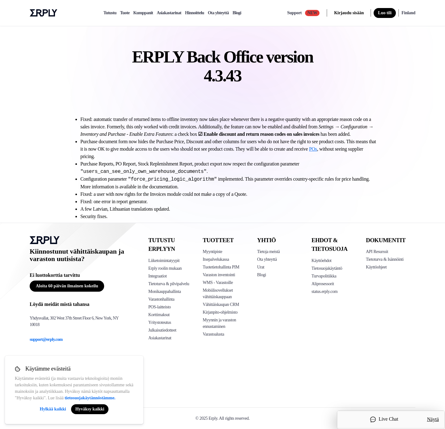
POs (313, 149)
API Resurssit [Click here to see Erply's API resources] (377, 251)
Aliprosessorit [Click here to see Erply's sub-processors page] (323, 283)
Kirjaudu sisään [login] (349, 13)
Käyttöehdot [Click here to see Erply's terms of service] (322, 260)
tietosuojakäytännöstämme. (90, 398)
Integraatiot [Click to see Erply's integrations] (157, 276)
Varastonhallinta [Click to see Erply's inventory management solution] (161, 299)
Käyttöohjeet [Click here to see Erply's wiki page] (376, 267)
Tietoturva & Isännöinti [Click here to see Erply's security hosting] (385, 259)
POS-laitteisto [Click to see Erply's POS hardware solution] (159, 307)
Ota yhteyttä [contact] (218, 13)
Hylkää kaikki (53, 409)
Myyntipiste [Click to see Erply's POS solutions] (212, 251)
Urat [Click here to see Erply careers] (260, 267)
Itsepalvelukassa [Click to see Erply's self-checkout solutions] (216, 259)
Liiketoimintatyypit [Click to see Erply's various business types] (164, 260)
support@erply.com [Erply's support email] (46, 339)
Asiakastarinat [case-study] (169, 13)
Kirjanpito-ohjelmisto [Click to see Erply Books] (220, 312)
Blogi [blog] (236, 13)
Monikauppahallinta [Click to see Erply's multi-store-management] (164, 291)
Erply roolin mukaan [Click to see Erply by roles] (165, 268)
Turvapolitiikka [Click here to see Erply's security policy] (324, 276)
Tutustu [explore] (110, 13)
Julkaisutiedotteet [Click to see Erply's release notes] (162, 330)
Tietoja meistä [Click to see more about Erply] (268, 251)
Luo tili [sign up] (385, 13)
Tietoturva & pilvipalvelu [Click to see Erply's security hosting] (168, 283)
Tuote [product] (125, 13)
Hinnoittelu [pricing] (194, 13)
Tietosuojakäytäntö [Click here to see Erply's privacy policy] (327, 268)
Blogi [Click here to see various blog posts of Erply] (261, 274)
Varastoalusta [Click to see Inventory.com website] (213, 334)
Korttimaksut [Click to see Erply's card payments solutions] (159, 314)
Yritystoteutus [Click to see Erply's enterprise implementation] (159, 322)
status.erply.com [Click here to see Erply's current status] (324, 291)
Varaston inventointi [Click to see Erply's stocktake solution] (219, 274)
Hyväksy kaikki (89, 409)
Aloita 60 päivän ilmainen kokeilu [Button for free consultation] (67, 286)
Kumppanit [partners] (143, 13)
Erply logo (43, 13)
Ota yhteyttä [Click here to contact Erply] (267, 259)
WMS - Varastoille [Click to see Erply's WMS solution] (218, 282)
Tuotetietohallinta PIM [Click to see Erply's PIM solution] (221, 267)
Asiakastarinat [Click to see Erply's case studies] (159, 338)
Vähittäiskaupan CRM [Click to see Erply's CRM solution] (221, 304)
